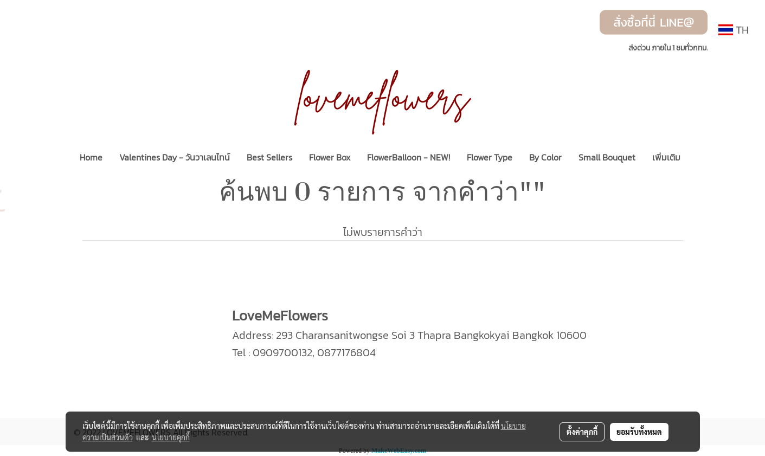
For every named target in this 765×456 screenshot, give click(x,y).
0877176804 (346, 352)
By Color (545, 157)
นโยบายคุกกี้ (171, 437)
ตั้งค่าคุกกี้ (582, 431)
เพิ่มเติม (666, 157)
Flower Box (329, 157)
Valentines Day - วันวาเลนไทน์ (174, 157)
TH (733, 30)
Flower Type (489, 157)
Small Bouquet (606, 157)
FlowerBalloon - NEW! (408, 157)
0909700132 (282, 352)
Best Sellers (269, 157)
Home (91, 157)
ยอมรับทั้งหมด (639, 431)
